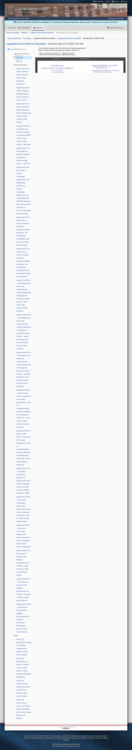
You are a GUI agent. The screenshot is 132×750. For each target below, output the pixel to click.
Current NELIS (39, 736)
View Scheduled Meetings (36, 738)
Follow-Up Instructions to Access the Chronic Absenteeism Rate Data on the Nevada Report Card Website (23, 709)
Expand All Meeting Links (17, 49)
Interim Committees (12, 32)
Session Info (29, 736)
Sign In (125, 1)
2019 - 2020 (24, 18)
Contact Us (98, 738)
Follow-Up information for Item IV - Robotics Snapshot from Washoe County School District (23, 647)
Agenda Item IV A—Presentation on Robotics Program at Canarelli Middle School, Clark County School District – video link (23, 135)
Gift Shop (84, 738)
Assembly (97, 736)
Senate (103, 736)
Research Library (87, 736)
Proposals (58, 738)
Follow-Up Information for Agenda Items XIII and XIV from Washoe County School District (23, 688)
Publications (50, 738)
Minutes (19, 61)
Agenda (19, 57)
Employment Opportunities (71, 738)
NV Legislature (99, 1)
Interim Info (48, 736)
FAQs (25, 738)
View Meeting (69, 54)
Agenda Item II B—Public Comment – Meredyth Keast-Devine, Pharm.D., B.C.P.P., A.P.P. (23, 94)
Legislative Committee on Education (42, 32)
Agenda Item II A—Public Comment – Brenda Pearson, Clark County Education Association (23, 76)
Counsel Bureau (76, 736)
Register (116, 1)
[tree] (20, 386)
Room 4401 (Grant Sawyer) (50, 54)
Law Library (57, 736)
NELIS (108, 1)
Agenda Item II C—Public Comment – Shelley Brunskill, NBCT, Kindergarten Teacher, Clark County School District (23, 113)
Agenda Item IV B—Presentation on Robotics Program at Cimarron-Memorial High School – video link (23, 155)
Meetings (39, 28)
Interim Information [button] (115, 28)
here (98, 22)
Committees (26, 28)
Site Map (91, 738)
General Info (66, 736)
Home (13, 28)
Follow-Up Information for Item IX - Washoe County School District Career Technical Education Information (23, 668)
